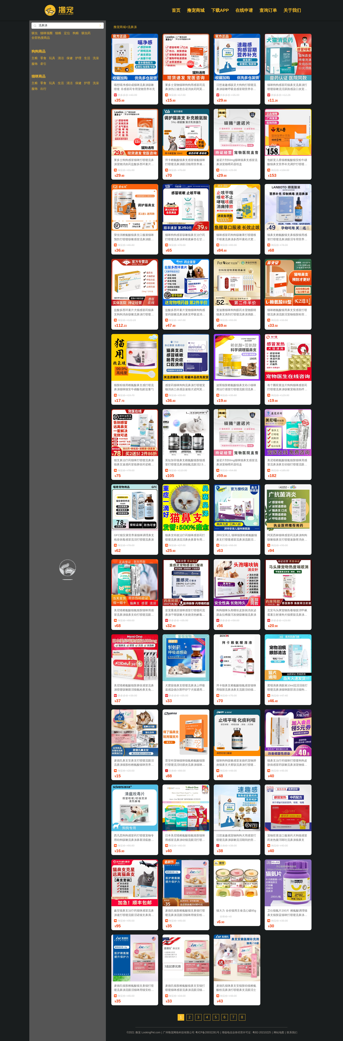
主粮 (35, 58)
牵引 (43, 63)
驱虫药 (86, 33)
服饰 (35, 63)
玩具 (52, 58)
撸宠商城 (196, 10)
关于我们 (292, 10)
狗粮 (76, 33)
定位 (67, 33)
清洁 (61, 58)
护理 (78, 58)
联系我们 (292, 1032)
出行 (43, 88)
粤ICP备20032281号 (207, 1032)
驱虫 (35, 33)
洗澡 (96, 58)
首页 (176, 10)
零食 (43, 58)
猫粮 (58, 33)
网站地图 (279, 1032)
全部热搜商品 (41, 37)
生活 (87, 58)
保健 (69, 58)
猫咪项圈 (46, 33)
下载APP (220, 10)
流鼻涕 (132, 27)
